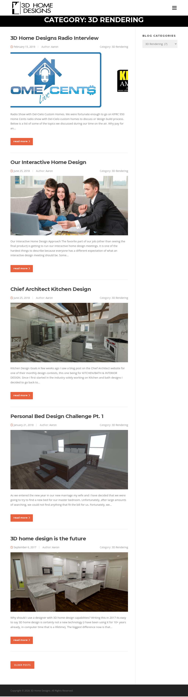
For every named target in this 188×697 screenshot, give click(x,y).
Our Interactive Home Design (48, 162)
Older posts (22, 665)
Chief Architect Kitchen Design (50, 290)
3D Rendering (120, 47)
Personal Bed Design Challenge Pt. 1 (56, 416)
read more (21, 141)
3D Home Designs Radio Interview (54, 38)
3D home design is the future (48, 539)
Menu (174, 8)
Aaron (54, 47)
